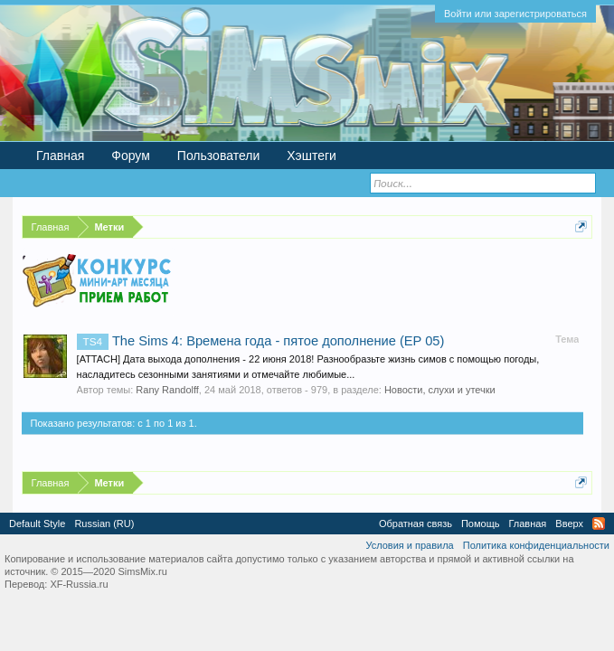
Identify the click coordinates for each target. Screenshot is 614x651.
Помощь (480, 523)
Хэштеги (311, 155)
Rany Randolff (167, 389)
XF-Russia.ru (79, 584)
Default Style (37, 523)
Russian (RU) (104, 523)
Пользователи (218, 155)
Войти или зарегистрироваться (515, 13)
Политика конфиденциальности (536, 545)
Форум (130, 155)
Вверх (569, 523)
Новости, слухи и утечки (440, 389)
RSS (598, 523)
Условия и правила (409, 545)
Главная (60, 155)
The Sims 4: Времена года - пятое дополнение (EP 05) (261, 341)
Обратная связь (415, 523)
